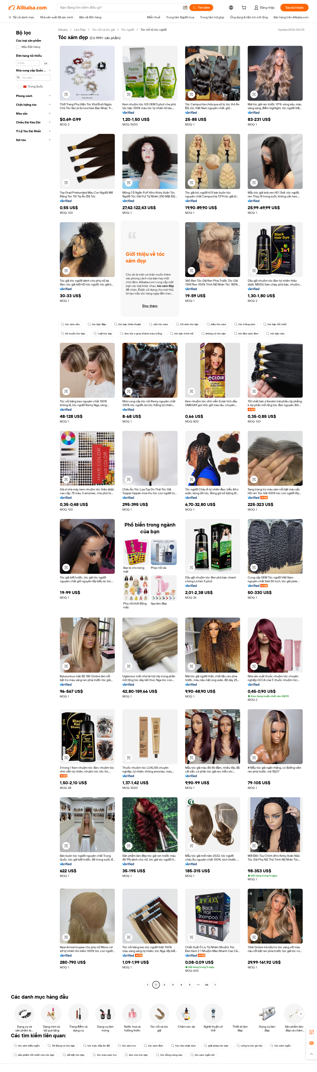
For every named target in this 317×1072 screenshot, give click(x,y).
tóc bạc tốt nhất (275, 324)
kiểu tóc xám (216, 324)
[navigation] (32, 507)
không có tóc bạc (213, 333)
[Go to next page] (215, 985)
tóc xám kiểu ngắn (27, 1045)
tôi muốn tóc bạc (73, 333)
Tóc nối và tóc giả (103, 29)
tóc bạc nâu (275, 333)
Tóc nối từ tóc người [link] (153, 29)
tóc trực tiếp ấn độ (96, 1045)
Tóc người (127, 29)
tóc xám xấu (70, 324)
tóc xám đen (153, 1045)
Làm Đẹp (80, 29)
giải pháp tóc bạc (216, 1045)
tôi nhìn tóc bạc (187, 324)
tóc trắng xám (244, 324)
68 (206, 984)
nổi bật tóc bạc (74, 1055)
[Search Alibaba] (119, 7)
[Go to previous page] (147, 985)
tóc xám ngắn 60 (202, 1055)
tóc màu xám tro (105, 1055)
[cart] (245, 8)
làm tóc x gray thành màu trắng (141, 333)
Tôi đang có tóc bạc (61, 1045)
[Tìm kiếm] (201, 7)
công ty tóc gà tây (249, 1045)
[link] (311, 1032)
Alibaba (63, 29)
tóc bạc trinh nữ (181, 333)
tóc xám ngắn (280, 1045)
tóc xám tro (127, 1045)
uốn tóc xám (158, 324)
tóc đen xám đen (246, 333)
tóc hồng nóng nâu (169, 1055)
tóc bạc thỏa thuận (127, 324)
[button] (185, 7)
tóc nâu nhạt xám (183, 1045)
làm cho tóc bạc (136, 1055)
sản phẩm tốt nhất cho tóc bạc (34, 1055)
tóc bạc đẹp (97, 324)
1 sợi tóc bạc (102, 333)
